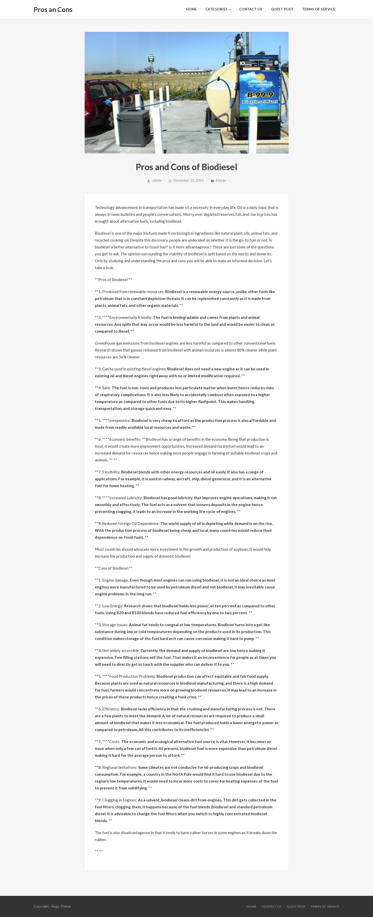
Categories (216, 9)
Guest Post (282, 9)
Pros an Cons (53, 9)
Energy (221, 180)
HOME (191, 9)
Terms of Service (318, 9)
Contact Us (250, 9)
